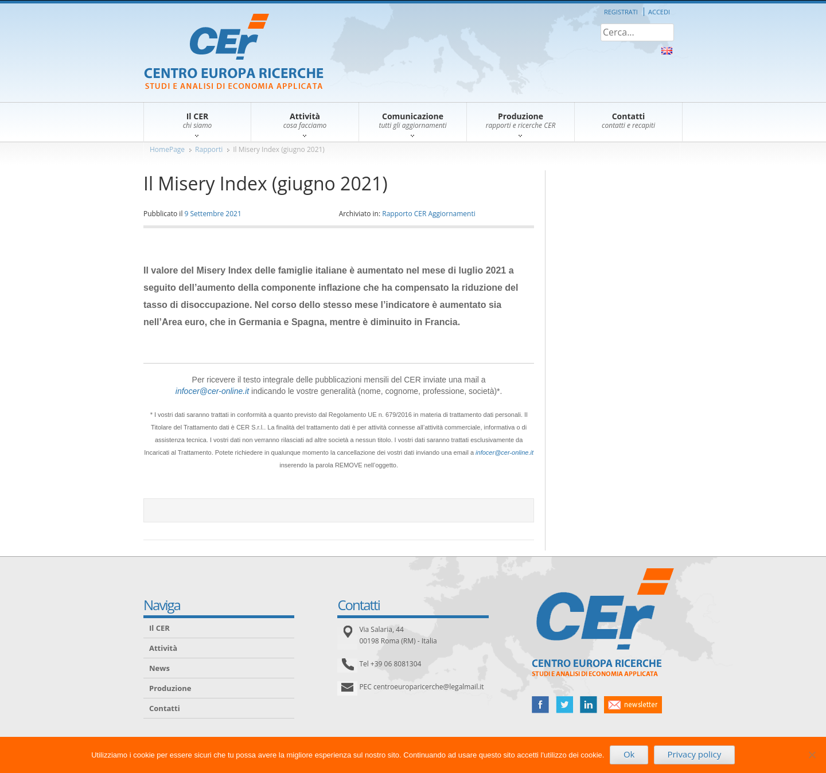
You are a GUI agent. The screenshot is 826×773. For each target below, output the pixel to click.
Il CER (159, 628)
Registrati (621, 11)
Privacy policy (694, 754)
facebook (540, 704)
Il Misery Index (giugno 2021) (279, 149)
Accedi (659, 11)
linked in (588, 704)
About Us (667, 50)
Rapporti (209, 149)
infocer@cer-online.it (212, 391)
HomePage (167, 149)
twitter (564, 704)
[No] (811, 754)
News (159, 668)
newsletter (633, 704)
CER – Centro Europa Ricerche (233, 52)
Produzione (170, 688)
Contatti (164, 708)
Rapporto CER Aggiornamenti (429, 213)
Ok (629, 754)
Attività (163, 648)
